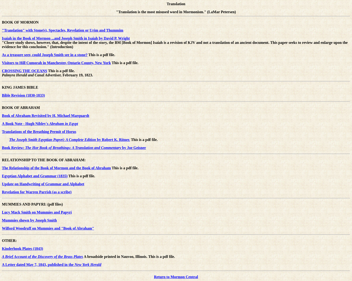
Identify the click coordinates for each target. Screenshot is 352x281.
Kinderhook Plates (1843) (22, 249)
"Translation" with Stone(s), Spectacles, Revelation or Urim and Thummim (62, 30)
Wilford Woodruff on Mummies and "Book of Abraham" (48, 228)
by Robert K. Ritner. (69, 140)
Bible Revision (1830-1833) (23, 95)
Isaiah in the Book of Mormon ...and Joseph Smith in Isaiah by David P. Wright (66, 38)
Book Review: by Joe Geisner (74, 148)
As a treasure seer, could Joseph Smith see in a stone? (45, 55)
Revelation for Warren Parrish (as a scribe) (36, 192)
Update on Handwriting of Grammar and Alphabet (43, 184)
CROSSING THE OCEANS (24, 71)
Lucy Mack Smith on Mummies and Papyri (37, 212)
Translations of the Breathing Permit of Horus (39, 132)
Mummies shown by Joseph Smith (29, 220)
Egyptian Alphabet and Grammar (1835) (34, 176)
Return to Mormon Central (176, 277)
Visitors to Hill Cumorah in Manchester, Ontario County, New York (56, 63)
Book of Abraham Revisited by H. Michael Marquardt (45, 116)
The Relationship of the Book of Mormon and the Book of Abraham (56, 168)
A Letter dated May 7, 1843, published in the (51, 265)
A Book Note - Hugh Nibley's (40, 124)
